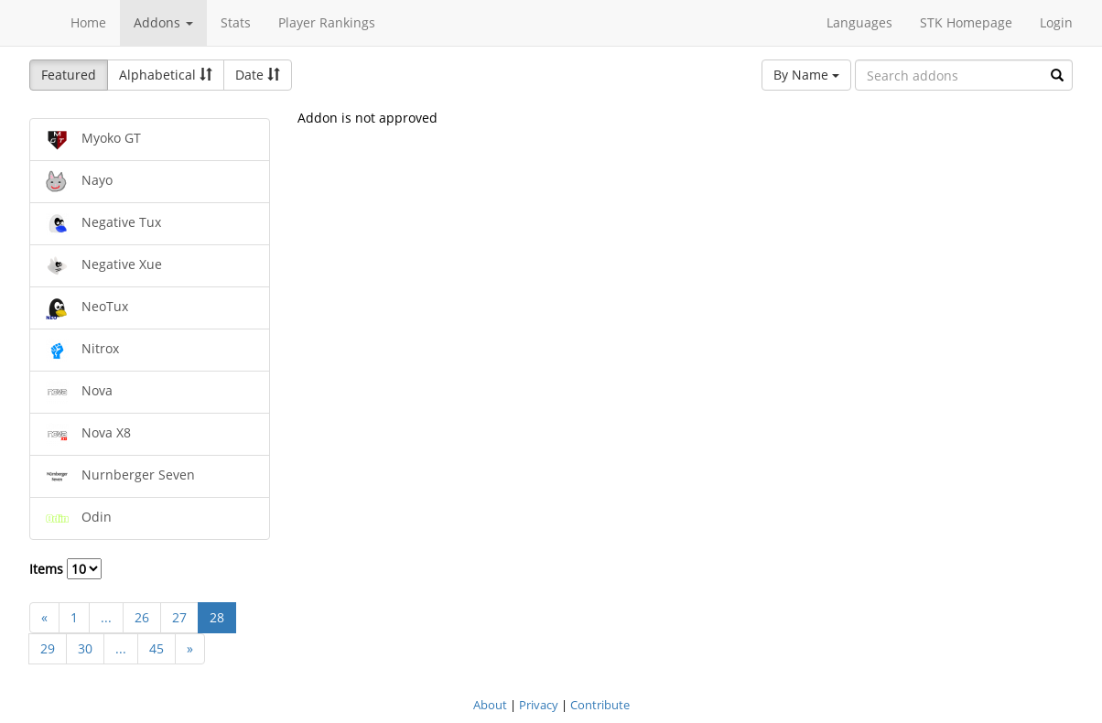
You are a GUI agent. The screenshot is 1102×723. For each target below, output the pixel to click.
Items (65, 568)
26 (142, 617)
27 (179, 617)
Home (88, 22)
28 (217, 617)
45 (156, 648)
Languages (859, 22)
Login (1056, 22)
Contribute (600, 704)
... (106, 617)
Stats (236, 22)
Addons (163, 22)
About (490, 704)
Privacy (538, 704)
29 (47, 648)
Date (257, 74)
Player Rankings (326, 22)
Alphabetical (165, 74)
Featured (68, 74)
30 (85, 648)
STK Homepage (966, 22)
